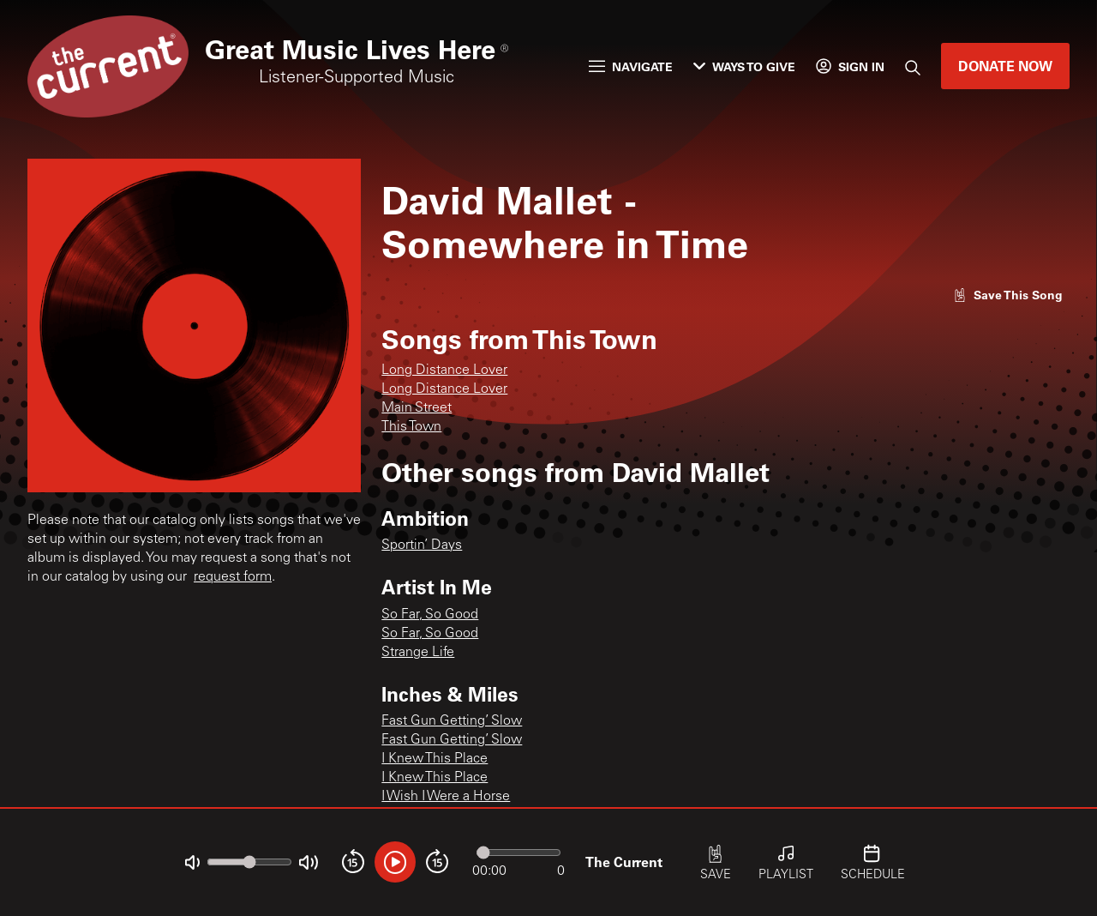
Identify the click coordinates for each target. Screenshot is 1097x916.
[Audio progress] (518, 852)
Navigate (631, 66)
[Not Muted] (192, 862)
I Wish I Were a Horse (445, 797)
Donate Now (1005, 66)
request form (233, 577)
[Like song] (1008, 294)
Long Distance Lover (444, 370)
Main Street (416, 408)
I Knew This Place (434, 759)
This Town (411, 427)
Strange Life (417, 653)
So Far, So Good (429, 615)
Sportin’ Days (421, 545)
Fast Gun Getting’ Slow (451, 721)
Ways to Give (744, 66)
